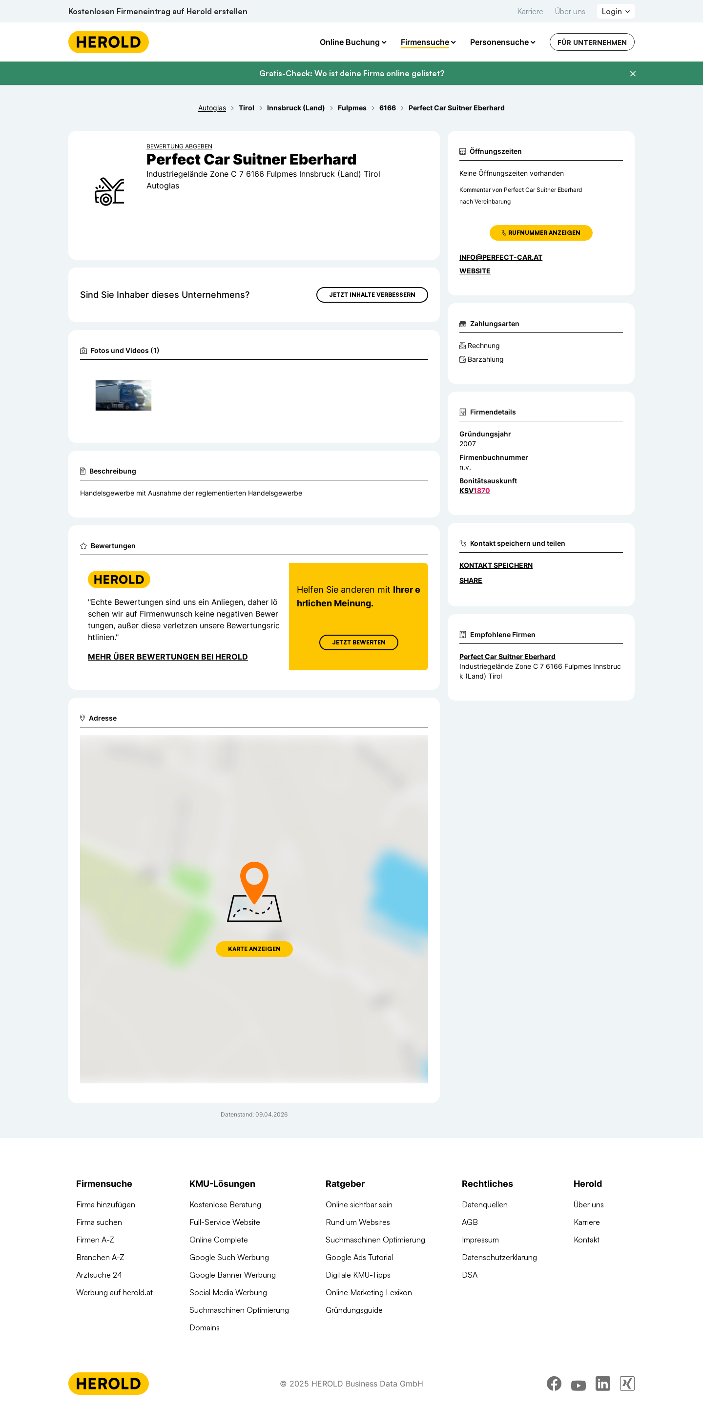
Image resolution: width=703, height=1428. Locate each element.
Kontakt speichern (496, 565)
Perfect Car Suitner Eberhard (507, 656)
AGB (470, 1222)
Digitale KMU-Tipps (358, 1275)
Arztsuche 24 (99, 1275)
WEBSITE (475, 271)
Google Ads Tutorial (359, 1257)
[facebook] (554, 1383)
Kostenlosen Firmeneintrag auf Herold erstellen (158, 11)
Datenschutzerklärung (499, 1257)
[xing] (627, 1383)
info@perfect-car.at (500, 257)
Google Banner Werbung (232, 1275)
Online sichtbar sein (359, 1204)
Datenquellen (485, 1204)
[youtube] (578, 1383)
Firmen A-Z (95, 1239)
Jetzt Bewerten (359, 642)
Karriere (530, 11)
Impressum (480, 1239)
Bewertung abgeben (179, 146)
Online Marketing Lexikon (369, 1292)
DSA (469, 1275)
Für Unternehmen (592, 42)
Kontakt (587, 1239)
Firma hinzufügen (105, 1204)
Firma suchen (99, 1222)
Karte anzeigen (254, 948)
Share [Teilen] (470, 580)
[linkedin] (603, 1383)
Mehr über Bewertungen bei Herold (168, 657)
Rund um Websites (358, 1222)
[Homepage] (108, 42)
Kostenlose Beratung (225, 1204)
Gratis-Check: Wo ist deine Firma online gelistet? (351, 73)
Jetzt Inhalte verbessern (372, 294)
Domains (204, 1327)
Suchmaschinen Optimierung (239, 1310)
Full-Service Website (224, 1222)
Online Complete (218, 1239)
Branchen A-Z (100, 1257)
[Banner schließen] (633, 74)
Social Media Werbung (228, 1292)
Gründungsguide (354, 1310)
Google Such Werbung (229, 1257)
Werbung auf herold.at (114, 1292)
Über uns (570, 11)
